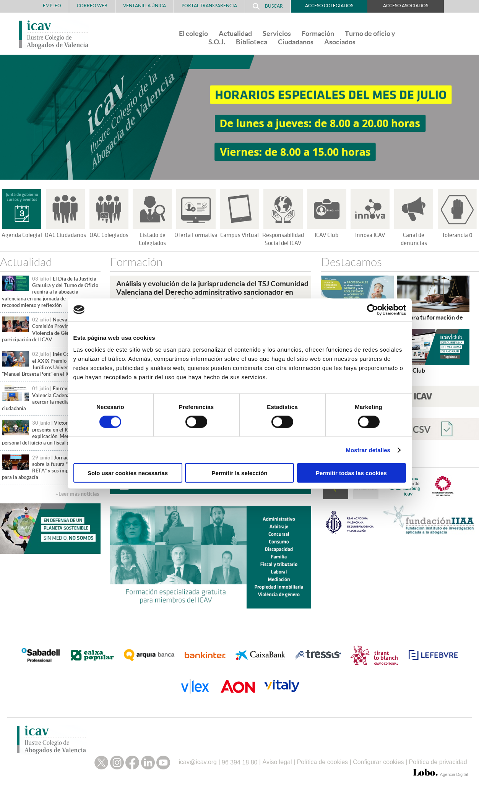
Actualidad (235, 33)
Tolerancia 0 (457, 235)
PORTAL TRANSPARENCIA (209, 5)
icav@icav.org (198, 760)
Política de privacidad (438, 760)
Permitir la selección (240, 473)
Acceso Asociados (405, 5)
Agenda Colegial (21, 235)
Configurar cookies (378, 760)
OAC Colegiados (109, 235)
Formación (318, 33)
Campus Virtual (239, 235)
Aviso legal (277, 760)
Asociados (340, 42)
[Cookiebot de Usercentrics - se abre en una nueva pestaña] (372, 309)
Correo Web (92, 5)
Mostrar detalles (368, 449)
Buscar (268, 6)
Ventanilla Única (144, 5)
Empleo (52, 5)
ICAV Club (326, 235)
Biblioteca (251, 42)
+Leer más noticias (77, 494)
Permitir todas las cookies (351, 473)
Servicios (277, 33)
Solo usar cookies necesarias (128, 473)
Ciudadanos (295, 42)
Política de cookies (322, 760)
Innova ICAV (370, 235)
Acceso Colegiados (329, 5)
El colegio (193, 33)
